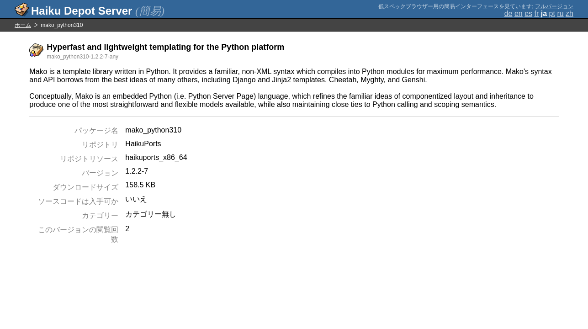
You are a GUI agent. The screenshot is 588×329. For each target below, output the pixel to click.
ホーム (23, 25)
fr (537, 13)
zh (569, 13)
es (528, 13)
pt (552, 13)
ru (560, 13)
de (508, 13)
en (518, 13)
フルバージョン (554, 6)
